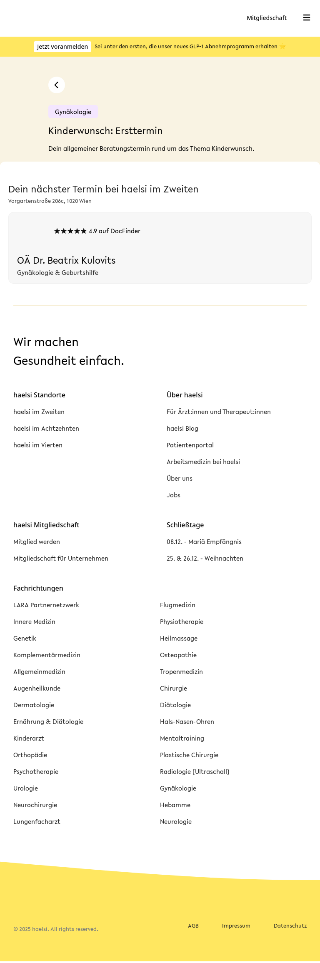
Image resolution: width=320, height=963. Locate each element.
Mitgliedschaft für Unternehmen (60, 558)
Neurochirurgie (35, 804)
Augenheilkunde (36, 688)
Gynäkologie (178, 788)
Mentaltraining (182, 738)
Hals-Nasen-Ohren (187, 721)
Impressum (236, 926)
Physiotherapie (181, 621)
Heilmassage (179, 638)
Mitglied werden (36, 541)
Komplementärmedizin (46, 654)
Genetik (24, 638)
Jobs (173, 494)
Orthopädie (30, 754)
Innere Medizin (34, 621)
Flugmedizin (177, 604)
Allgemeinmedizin (39, 671)
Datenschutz (290, 926)
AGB (193, 926)
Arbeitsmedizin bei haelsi (203, 461)
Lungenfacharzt (36, 821)
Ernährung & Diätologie (48, 721)
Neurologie (176, 821)
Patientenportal (190, 444)
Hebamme (175, 804)
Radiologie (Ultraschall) (195, 771)
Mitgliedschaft (267, 18)
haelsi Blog (182, 428)
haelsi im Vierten (37, 444)
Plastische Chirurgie (189, 754)
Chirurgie (173, 688)
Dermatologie (33, 704)
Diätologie (175, 704)
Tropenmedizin (181, 671)
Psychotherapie (35, 771)
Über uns (179, 478)
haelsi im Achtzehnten (46, 428)
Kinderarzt (28, 738)
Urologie (25, 788)
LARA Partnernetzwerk (46, 604)
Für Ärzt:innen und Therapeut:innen (219, 411)
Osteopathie (178, 654)
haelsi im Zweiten (39, 411)
